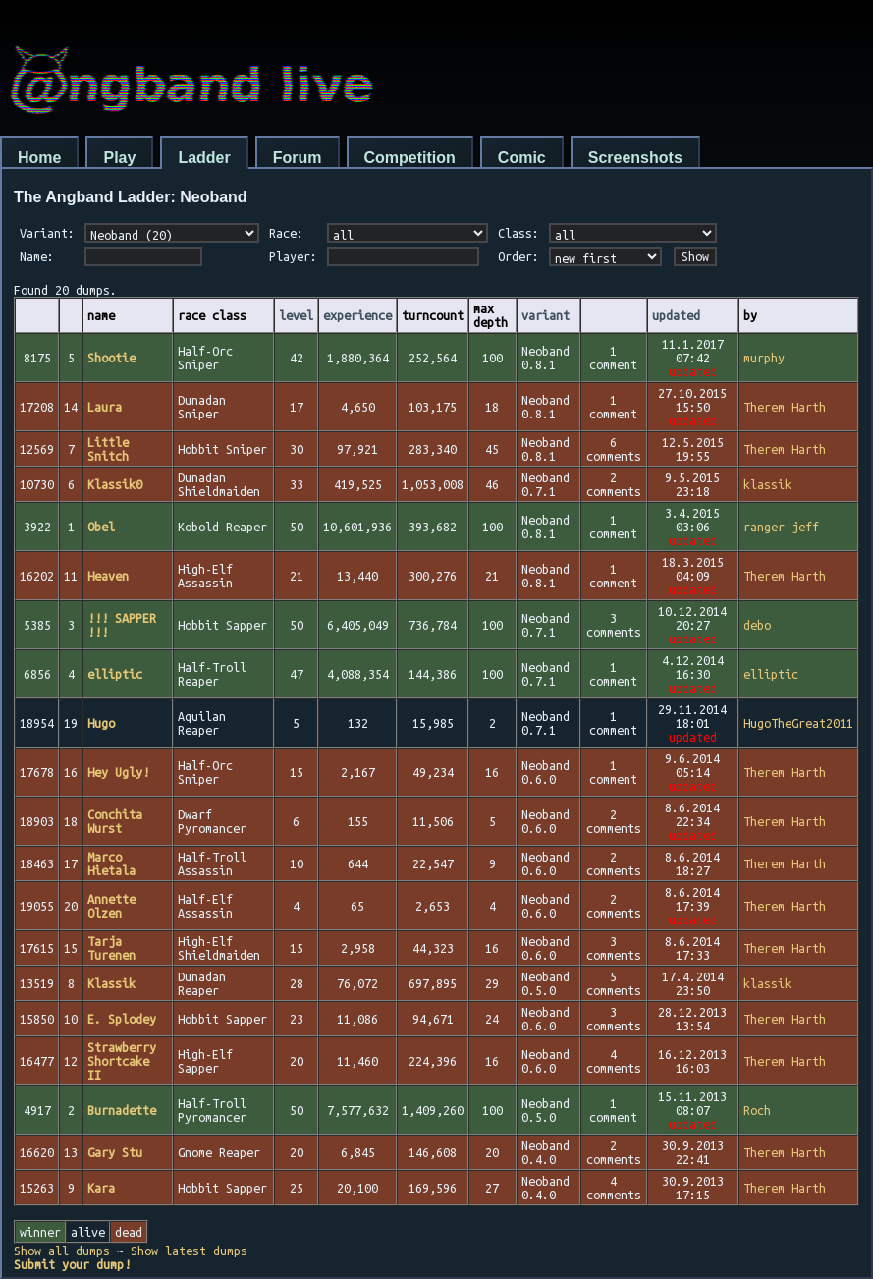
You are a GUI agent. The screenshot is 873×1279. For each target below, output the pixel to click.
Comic (522, 157)
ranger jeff (781, 526)
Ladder (204, 157)
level (296, 315)
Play (119, 157)
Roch (757, 1110)
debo (757, 625)
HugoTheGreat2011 (798, 723)
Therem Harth (784, 407)
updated (676, 315)
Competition (410, 157)
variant (545, 315)
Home (39, 157)
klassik (767, 484)
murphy (764, 357)
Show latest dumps (189, 1250)
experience (357, 315)
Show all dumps (62, 1250)
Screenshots (635, 157)
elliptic (770, 674)
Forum (297, 157)
